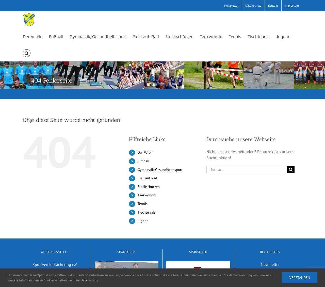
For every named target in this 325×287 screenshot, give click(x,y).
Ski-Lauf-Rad (147, 178)
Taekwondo (146, 195)
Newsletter (270, 264)
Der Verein (146, 152)
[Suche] (291, 169)
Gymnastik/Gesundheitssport (160, 169)
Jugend (143, 220)
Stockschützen (149, 186)
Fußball (143, 161)
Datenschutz (89, 280)
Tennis (143, 203)
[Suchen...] (246, 169)
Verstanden (299, 277)
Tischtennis (146, 212)
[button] (26, 52)
